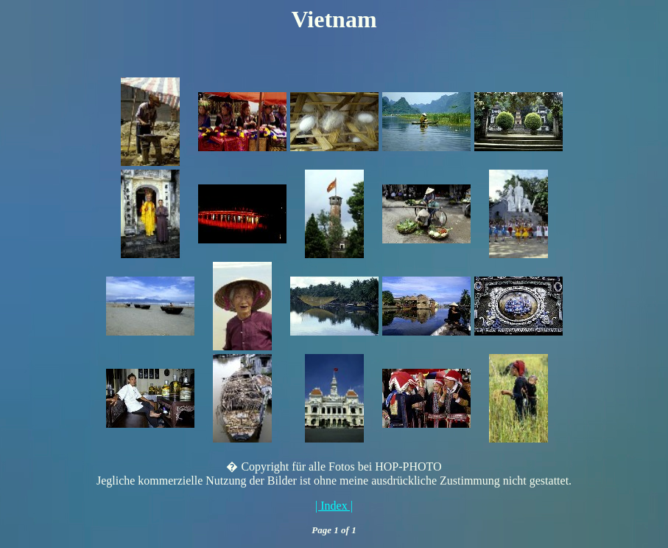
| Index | (334, 505)
